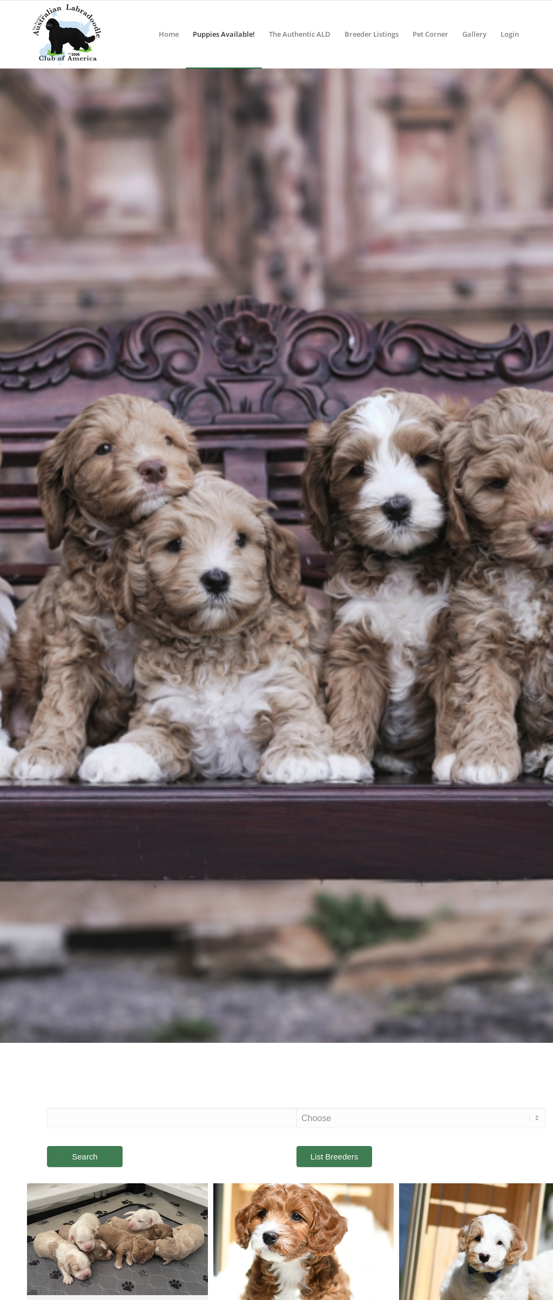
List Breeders (334, 1156)
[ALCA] (66, 34)
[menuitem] (169, 34)
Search (85, 1156)
